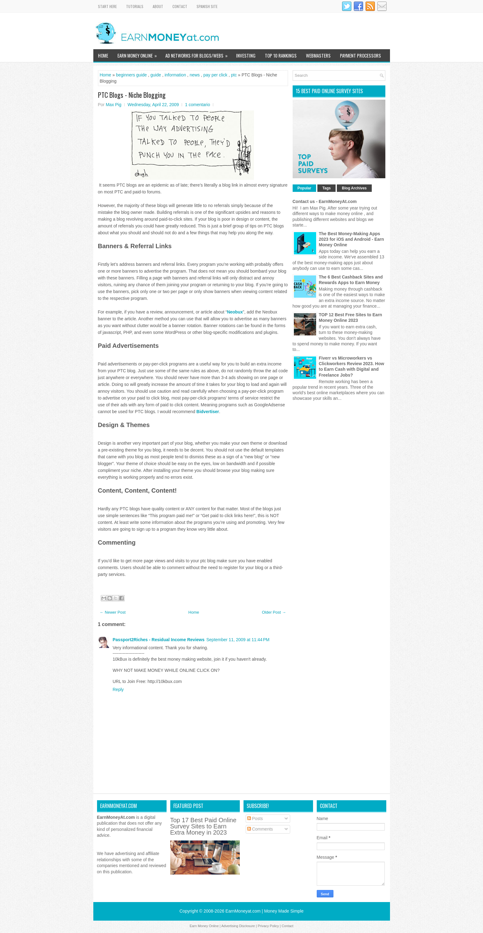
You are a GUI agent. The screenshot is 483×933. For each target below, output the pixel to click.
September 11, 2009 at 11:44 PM (237, 639)
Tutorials (134, 6)
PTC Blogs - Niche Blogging (132, 95)
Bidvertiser (208, 411)
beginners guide (131, 74)
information (175, 74)
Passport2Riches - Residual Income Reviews (159, 639)
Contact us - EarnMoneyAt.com (325, 201)
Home (103, 55)
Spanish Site (207, 6)
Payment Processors (360, 55)
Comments (260, 829)
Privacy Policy (268, 926)
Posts (255, 818)
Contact (179, 6)
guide (155, 74)
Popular (304, 188)
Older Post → (274, 612)
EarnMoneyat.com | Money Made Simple (265, 911)
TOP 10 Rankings (281, 55)
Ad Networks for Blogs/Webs (198, 54)
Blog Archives (354, 188)
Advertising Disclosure (238, 926)
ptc (234, 74)
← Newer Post (113, 612)
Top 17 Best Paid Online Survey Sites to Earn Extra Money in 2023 (203, 826)
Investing (246, 55)
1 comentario (197, 104)
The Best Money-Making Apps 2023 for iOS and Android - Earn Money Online (351, 239)
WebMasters (318, 55)
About (158, 6)
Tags (326, 188)
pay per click (215, 74)
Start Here (107, 6)
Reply (118, 689)
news (195, 74)
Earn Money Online (139, 54)
